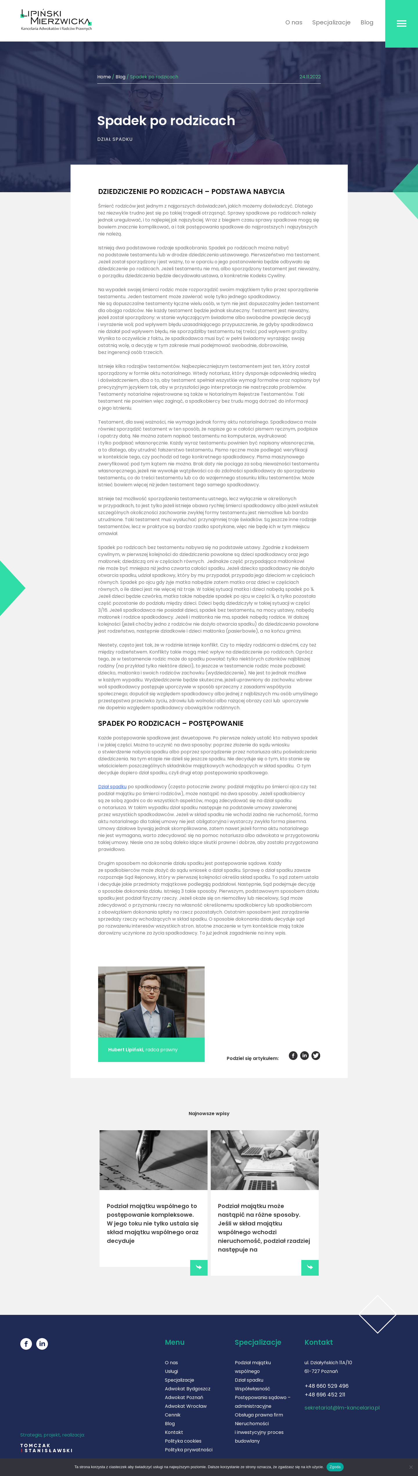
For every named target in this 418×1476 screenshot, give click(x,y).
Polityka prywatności (188, 1448)
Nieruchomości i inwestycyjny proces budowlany (259, 1431)
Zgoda (334, 1467)
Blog (367, 22)
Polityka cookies (183, 1439)
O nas (293, 22)
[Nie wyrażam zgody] (411, 1467)
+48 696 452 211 (325, 1393)
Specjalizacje (331, 22)
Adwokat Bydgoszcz (187, 1387)
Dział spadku (112, 786)
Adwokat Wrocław (186, 1404)
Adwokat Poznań (184, 1396)
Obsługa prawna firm (259, 1413)
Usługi (171, 1370)
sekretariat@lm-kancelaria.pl (342, 1406)
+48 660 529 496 (327, 1384)
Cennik (173, 1413)
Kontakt (174, 1431)
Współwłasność (252, 1387)
